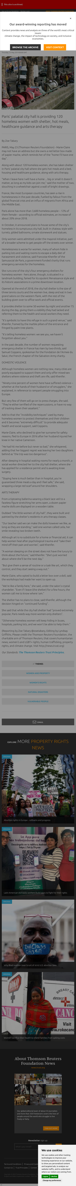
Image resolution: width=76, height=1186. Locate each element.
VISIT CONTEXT (55, 47)
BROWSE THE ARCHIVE (25, 47)
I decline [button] (54, 1176)
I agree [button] (45, 1176)
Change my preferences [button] (52, 1180)
